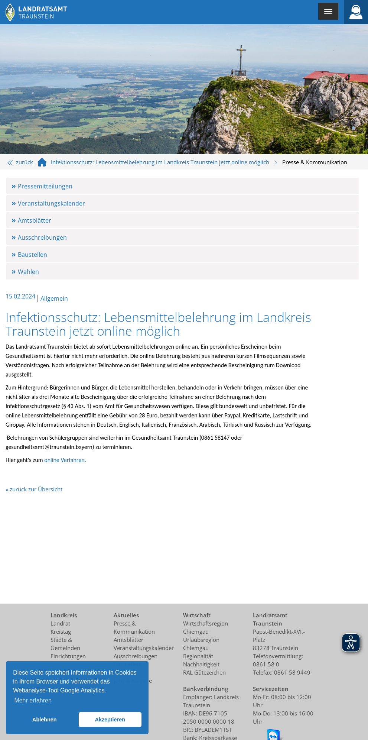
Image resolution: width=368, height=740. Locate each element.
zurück (20, 162)
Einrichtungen (68, 656)
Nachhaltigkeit (201, 664)
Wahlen (28, 272)
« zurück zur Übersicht (34, 489)
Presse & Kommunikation (314, 162)
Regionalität (198, 656)
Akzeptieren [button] (110, 720)
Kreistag (61, 631)
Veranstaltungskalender (51, 203)
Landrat (60, 623)
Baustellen (32, 255)
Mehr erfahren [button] (33, 700)
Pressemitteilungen (45, 186)
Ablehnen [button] (44, 720)
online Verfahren (64, 459)
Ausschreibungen (42, 237)
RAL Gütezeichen (204, 672)
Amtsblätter (34, 220)
